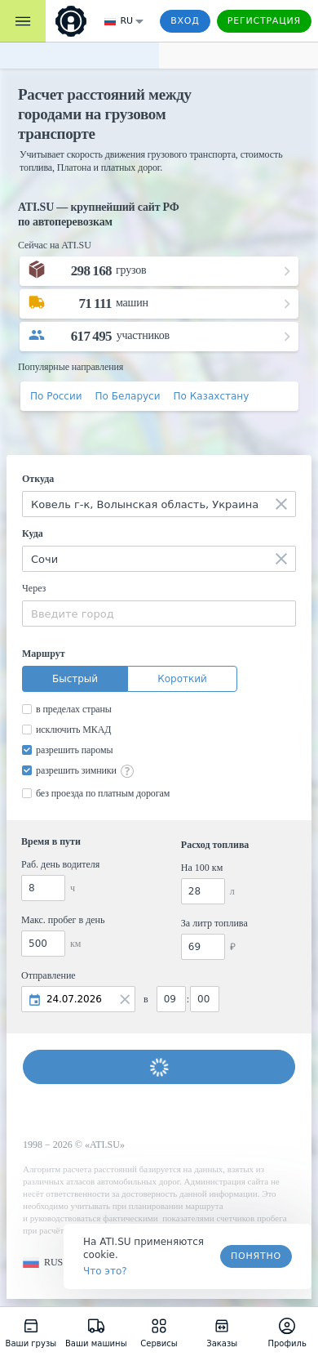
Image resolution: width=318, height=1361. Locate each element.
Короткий (182, 679)
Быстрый (75, 679)
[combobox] (159, 504)
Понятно (256, 1256)
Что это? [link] (105, 1271)
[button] (43, 1262)
